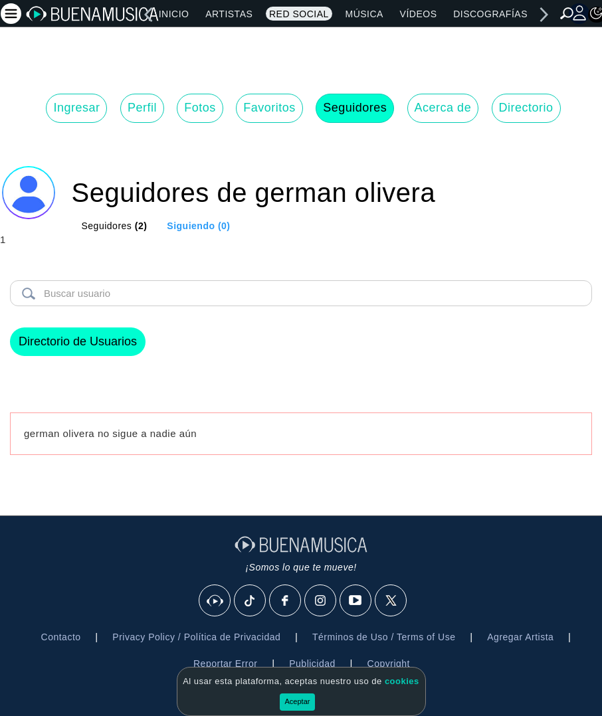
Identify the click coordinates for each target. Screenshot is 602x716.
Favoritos (269, 107)
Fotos (200, 107)
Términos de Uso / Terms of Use (383, 637)
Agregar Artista (520, 637)
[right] (544, 15)
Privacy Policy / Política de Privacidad (196, 637)
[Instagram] (321, 601)
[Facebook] (286, 601)
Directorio (526, 107)
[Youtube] (356, 601)
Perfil (142, 107)
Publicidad (312, 663)
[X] (391, 601)
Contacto (61, 637)
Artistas (228, 14)
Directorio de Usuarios (78, 341)
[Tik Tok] (250, 601)
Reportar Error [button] (225, 663)
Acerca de (443, 107)
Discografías (490, 14)
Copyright (388, 663)
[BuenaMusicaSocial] (215, 601)
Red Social (299, 14)
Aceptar (297, 701)
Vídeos (418, 14)
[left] (148, 15)
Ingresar (76, 107)
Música (364, 14)
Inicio (174, 14)
